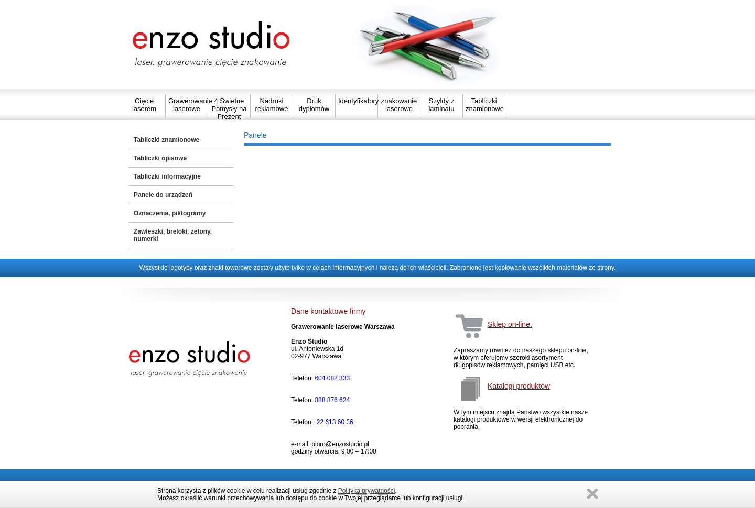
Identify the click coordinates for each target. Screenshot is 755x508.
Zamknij (592, 494)
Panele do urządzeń (163, 194)
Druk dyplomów (314, 105)
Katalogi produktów (519, 386)
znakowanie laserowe (399, 105)
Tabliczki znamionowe (484, 105)
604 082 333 (332, 378)
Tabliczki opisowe (160, 158)
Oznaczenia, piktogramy (170, 213)
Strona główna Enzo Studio (212, 44)
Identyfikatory (356, 101)
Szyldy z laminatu (441, 105)
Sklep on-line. (510, 324)
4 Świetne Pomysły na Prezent (228, 108)
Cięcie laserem (144, 105)
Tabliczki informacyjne (167, 176)
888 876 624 (332, 400)
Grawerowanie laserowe (186, 105)
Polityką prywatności (366, 490)
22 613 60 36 (335, 422)
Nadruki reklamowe (271, 105)
